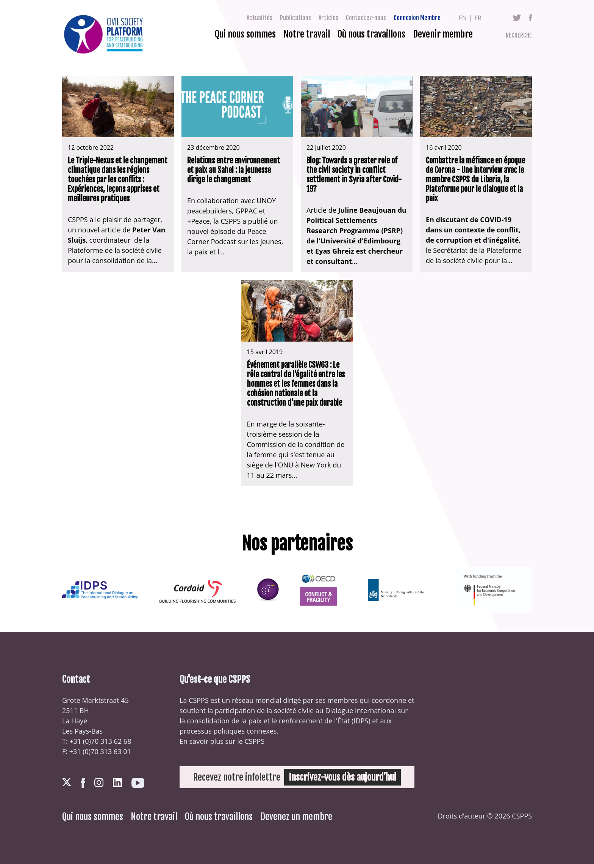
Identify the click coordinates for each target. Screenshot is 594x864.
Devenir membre (443, 34)
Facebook (530, 17)
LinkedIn (117, 782)
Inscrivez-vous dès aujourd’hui (342, 777)
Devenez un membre (296, 816)
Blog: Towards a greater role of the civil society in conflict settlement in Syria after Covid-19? (354, 175)
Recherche (519, 35)
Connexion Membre (417, 18)
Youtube (137, 783)
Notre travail (306, 34)
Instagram (98, 782)
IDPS (360, 720)
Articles (328, 18)
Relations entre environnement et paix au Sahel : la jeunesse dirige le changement (233, 170)
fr (477, 18)
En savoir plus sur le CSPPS (222, 741)
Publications (295, 18)
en (463, 18)
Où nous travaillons (371, 34)
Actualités (259, 18)
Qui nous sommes (245, 34)
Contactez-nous (366, 18)
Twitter (517, 17)
